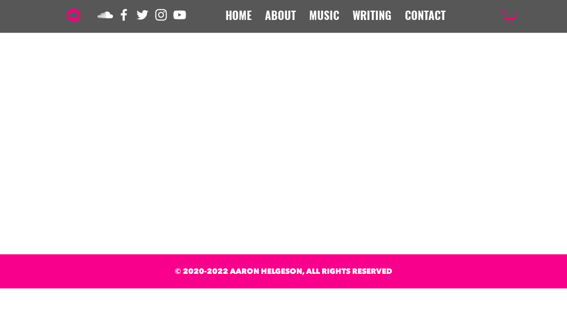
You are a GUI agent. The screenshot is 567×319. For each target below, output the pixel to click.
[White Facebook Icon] (124, 15)
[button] (509, 15)
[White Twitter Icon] (142, 15)
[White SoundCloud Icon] (105, 15)
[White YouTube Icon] (179, 15)
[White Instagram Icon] (161, 15)
